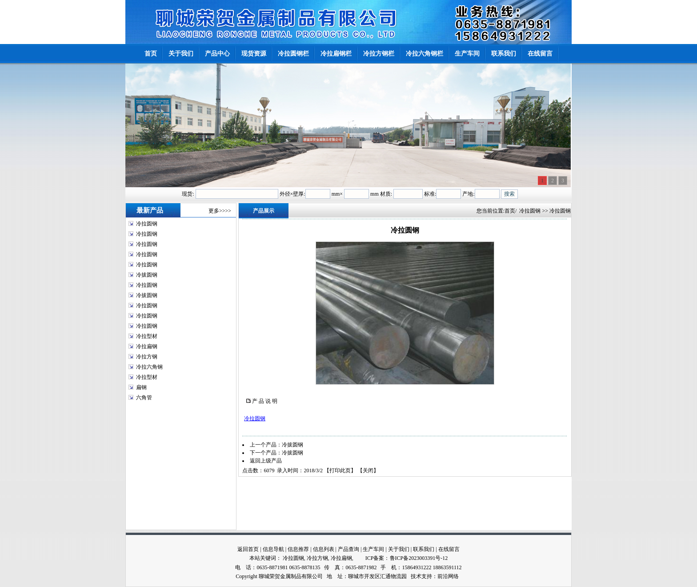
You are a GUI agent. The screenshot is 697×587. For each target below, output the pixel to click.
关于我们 (398, 549)
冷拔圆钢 (146, 275)
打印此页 (340, 470)
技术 (416, 576)
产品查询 (348, 549)
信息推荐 (298, 549)
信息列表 (323, 549)
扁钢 (141, 387)
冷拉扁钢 (146, 346)
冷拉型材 (146, 336)
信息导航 (273, 549)
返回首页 (248, 549)
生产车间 (373, 549)
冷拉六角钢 (149, 367)
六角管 (144, 397)
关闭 (368, 470)
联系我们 (423, 549)
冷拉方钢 (146, 357)
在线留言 (449, 549)
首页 (510, 211)
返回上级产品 (266, 461)
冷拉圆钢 (146, 224)
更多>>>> (219, 211)
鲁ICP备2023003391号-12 (419, 558)
